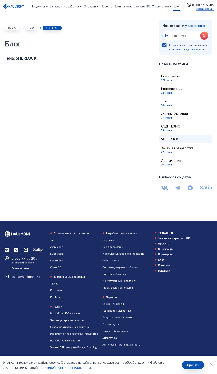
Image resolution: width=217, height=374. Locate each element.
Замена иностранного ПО (132, 6)
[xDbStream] (57, 254)
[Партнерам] (179, 254)
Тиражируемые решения (67, 276)
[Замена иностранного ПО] (179, 238)
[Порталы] (108, 240)
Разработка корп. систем (119, 233)
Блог (176, 6)
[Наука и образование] (115, 331)
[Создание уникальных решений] (70, 327)
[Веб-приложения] (113, 247)
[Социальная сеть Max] (26, 250)
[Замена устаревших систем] (67, 320)
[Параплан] (56, 290)
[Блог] (179, 259)
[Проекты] (179, 243)
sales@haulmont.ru (26, 276)
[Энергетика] (109, 338)
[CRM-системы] (111, 260)
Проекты (107, 6)
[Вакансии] (179, 270)
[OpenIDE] (55, 267)
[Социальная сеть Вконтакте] (7, 250)
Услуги (56, 306)
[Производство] (111, 324)
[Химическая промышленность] (121, 344)
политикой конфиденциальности (65, 367)
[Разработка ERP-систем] (65, 340)
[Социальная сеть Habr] (38, 250)
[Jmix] (53, 240)
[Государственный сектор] (117, 317)
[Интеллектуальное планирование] (123, 254)
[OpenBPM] (56, 260)
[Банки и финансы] (113, 304)
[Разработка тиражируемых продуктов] (74, 334)
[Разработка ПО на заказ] (65, 313)
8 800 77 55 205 (200, 5)
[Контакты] (179, 265)
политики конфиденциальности (186, 49)
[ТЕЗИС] (54, 283)
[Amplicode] (56, 247)
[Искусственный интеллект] (118, 281)
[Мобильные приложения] (118, 288)
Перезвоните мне (205, 8)
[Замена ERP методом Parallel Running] (73, 347)
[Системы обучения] (114, 274)
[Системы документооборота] (120, 267)
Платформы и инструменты (69, 233)
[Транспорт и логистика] (116, 311)
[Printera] (55, 297)
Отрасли (109, 297)
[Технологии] (179, 232)
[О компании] (179, 249)
